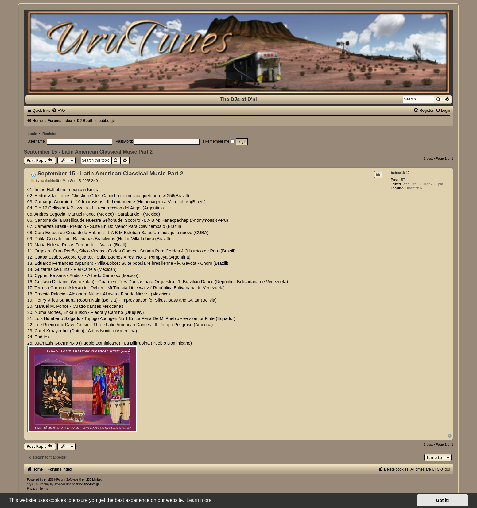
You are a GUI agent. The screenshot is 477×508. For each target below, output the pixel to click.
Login (32, 133)
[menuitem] (58, 110)
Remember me (219, 141)
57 (403, 180)
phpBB (48, 479)
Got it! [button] (442, 500)
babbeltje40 (400, 172)
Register (49, 133)
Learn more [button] (198, 500)
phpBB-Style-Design (85, 484)
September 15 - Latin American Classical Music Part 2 (88, 151)
